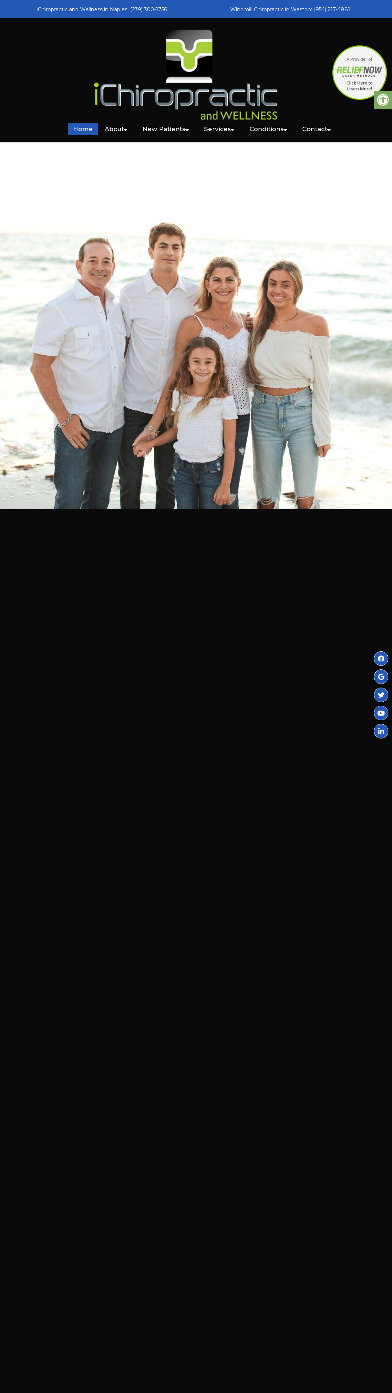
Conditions (266, 129)
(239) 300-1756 (148, 9)
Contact (314, 129)
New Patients (164, 129)
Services (217, 129)
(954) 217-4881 (332, 9)
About (114, 129)
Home (83, 129)
